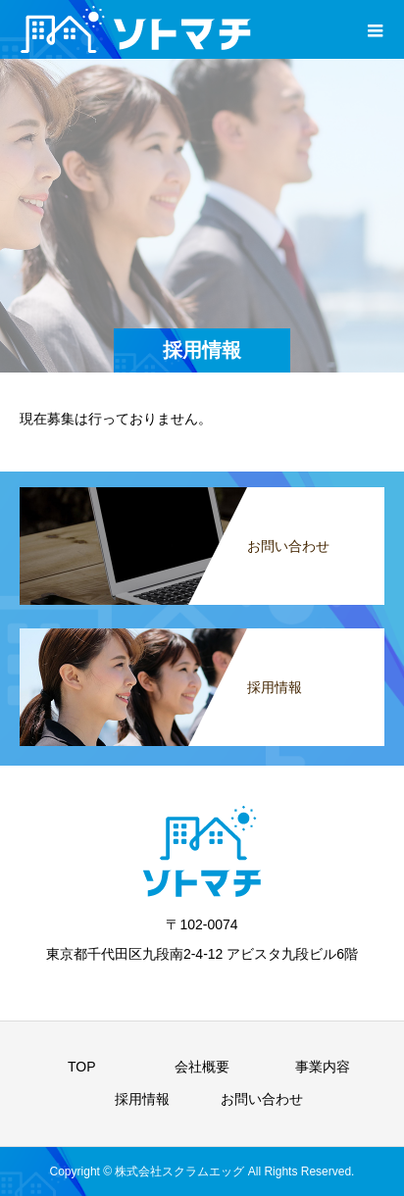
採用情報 (142, 1099)
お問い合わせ (262, 1099)
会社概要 (202, 1066)
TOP (82, 1066)
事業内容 (322, 1066)
